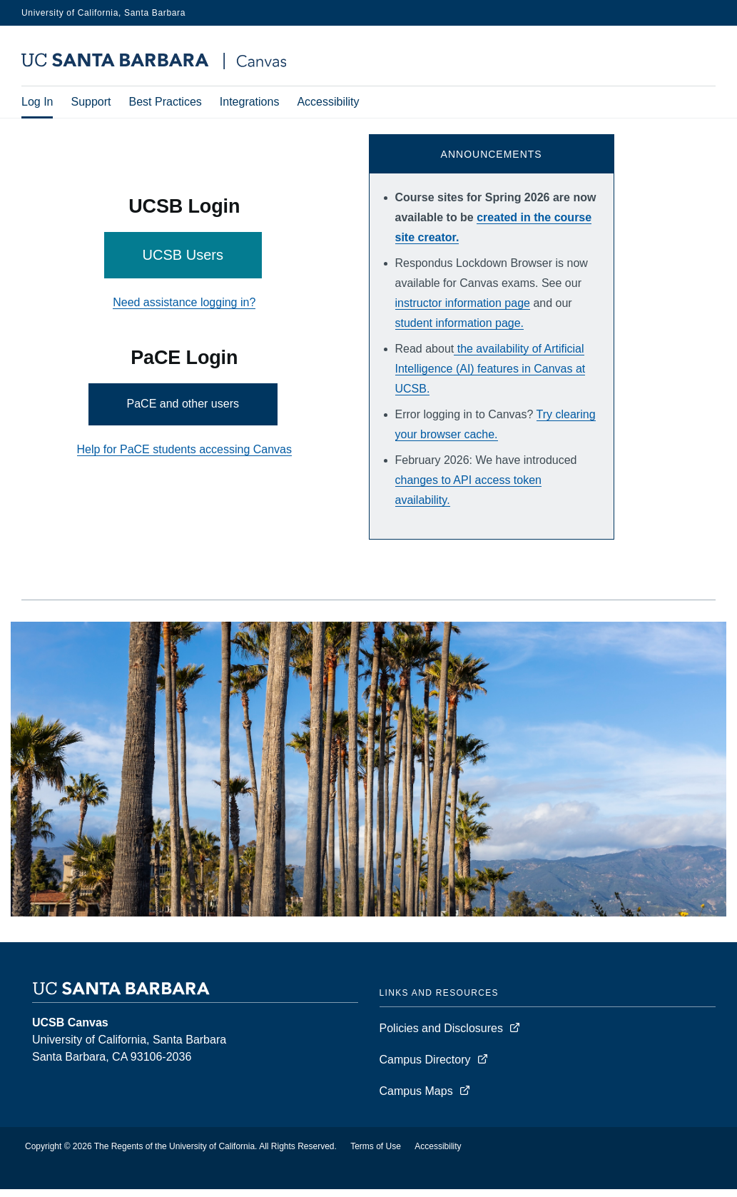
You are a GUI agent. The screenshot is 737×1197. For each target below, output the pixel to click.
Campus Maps (416, 1099)
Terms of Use (375, 1154)
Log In (37, 103)
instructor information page (462, 311)
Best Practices (165, 103)
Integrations (250, 103)
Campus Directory (425, 1067)
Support (91, 103)
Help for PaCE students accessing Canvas (184, 457)
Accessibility (328, 103)
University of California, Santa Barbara (103, 13)
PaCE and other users (183, 411)
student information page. (459, 331)
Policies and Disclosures (441, 1036)
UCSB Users (183, 263)
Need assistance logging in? (184, 310)
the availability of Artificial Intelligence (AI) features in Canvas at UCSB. (490, 376)
